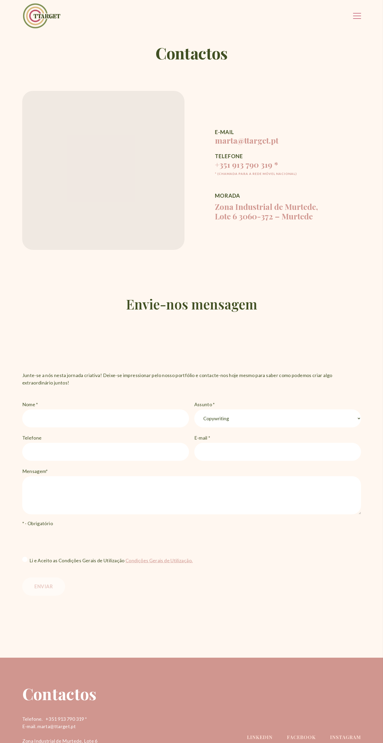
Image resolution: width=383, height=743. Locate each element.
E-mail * (277, 448)
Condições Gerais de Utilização (158, 560)
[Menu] (357, 16)
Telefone (105, 448)
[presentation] (62, 540)
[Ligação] (41, 16)
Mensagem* (191, 491)
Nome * (105, 414)
